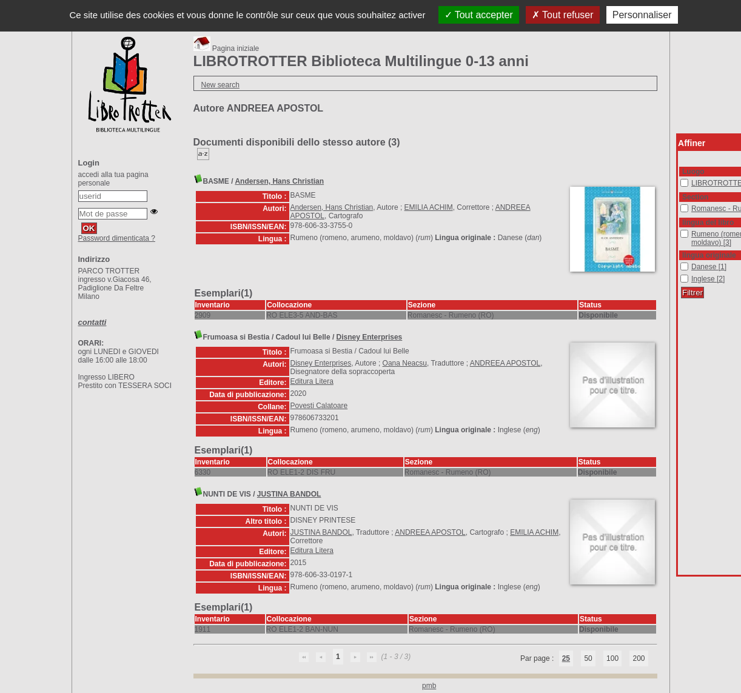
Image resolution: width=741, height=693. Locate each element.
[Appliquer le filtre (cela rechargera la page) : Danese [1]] (708, 267)
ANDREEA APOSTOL (505, 363)
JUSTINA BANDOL (289, 494)
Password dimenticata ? (116, 238)
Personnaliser (642, 15)
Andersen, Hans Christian (279, 181)
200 (638, 658)
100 (612, 658)
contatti (92, 322)
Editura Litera (312, 381)
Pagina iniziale (226, 48)
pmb (429, 685)
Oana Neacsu (405, 363)
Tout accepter (478, 15)
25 (566, 658)
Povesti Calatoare (319, 405)
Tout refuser (563, 15)
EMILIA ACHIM (428, 207)
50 (588, 658)
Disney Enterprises (370, 337)
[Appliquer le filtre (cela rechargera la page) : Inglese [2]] (708, 279)
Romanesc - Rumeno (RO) (680, 204)
